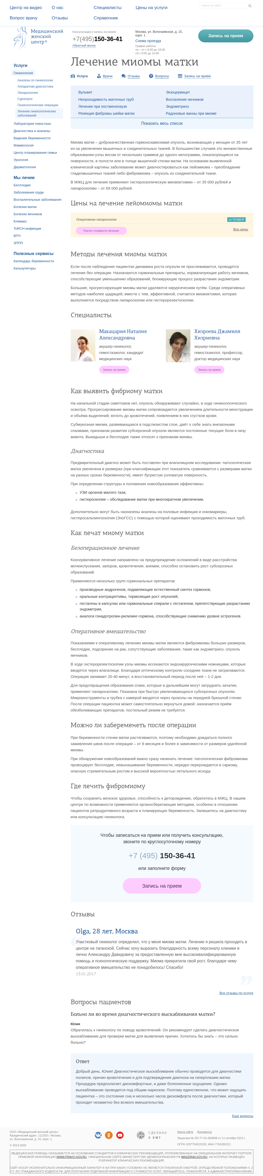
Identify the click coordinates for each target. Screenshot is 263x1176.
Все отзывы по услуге (236, 993)
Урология (21, 160)
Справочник (106, 18)
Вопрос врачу (24, 18)
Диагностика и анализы (32, 131)
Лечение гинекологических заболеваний (37, 113)
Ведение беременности (32, 138)
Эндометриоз (177, 106)
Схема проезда (148, 41)
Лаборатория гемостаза (32, 124)
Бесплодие (22, 185)
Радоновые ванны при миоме (191, 113)
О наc (57, 7)
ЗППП (18, 243)
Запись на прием (162, 886)
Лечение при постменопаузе (103, 106)
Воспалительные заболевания (37, 200)
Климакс (20, 221)
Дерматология (25, 167)
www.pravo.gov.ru (71, 1156)
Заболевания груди (29, 192)
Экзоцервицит (178, 92)
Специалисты (108, 7)
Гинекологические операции (38, 105)
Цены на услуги (152, 7)
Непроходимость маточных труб (106, 99)
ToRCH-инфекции (27, 228)
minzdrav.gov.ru (194, 1156)
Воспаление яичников (184, 99)
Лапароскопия (28, 93)
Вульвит (86, 92)
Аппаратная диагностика (35, 86)
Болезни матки (25, 207)
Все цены (240, 229)
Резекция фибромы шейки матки (107, 113)
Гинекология (23, 73)
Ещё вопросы (242, 1116)
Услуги (20, 65)
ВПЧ (17, 236)
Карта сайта (185, 1131)
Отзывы (60, 18)
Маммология (24, 145)
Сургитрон (25, 99)
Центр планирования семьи (35, 152)
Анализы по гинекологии (35, 80)
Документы (204, 1131)
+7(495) (98, 38)
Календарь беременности (34, 261)
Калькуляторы (25, 268)
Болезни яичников (28, 214)
